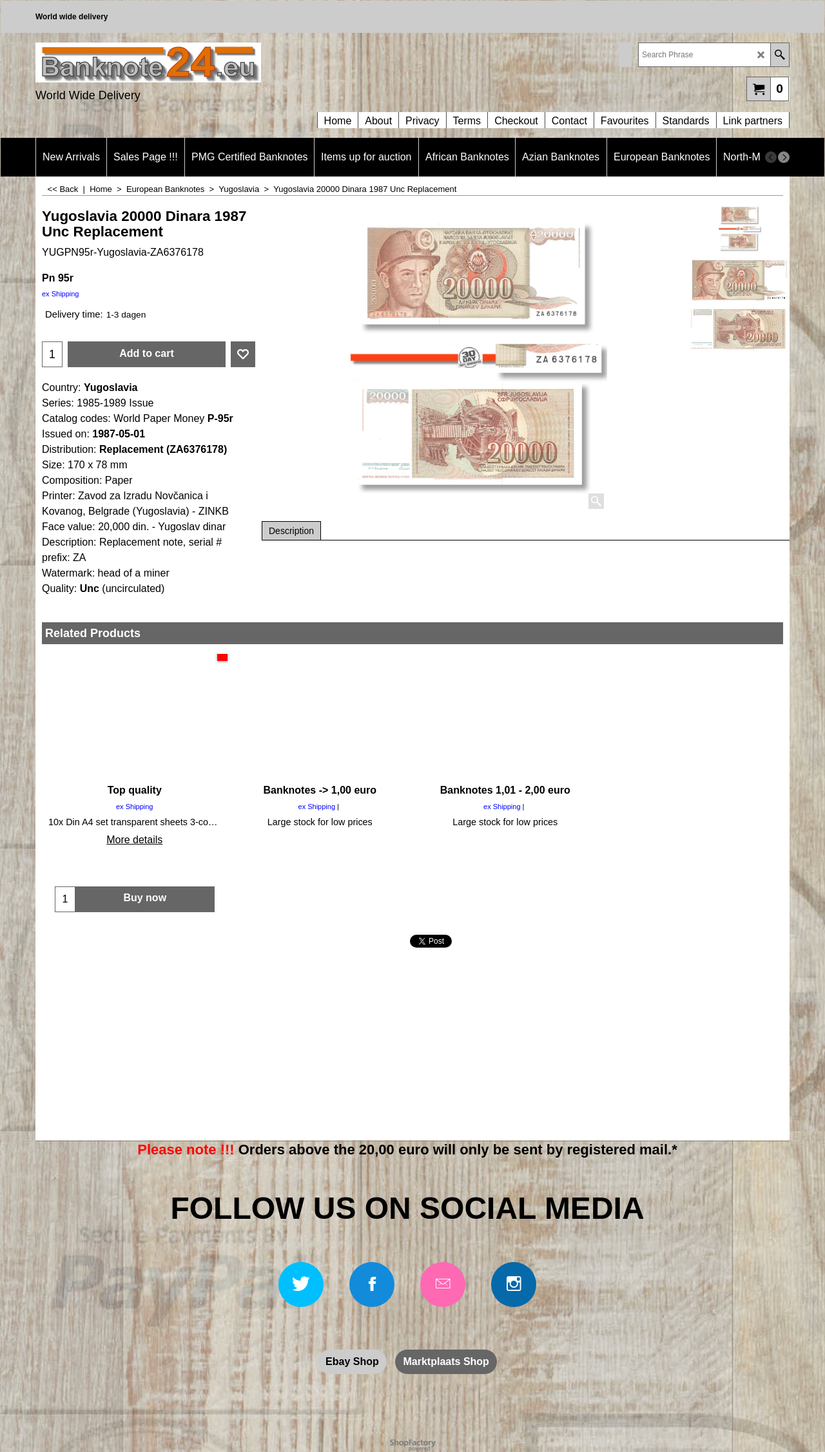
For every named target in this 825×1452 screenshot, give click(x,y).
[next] (784, 157)
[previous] (771, 157)
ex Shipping (60, 294)
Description (291, 531)
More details (134, 839)
